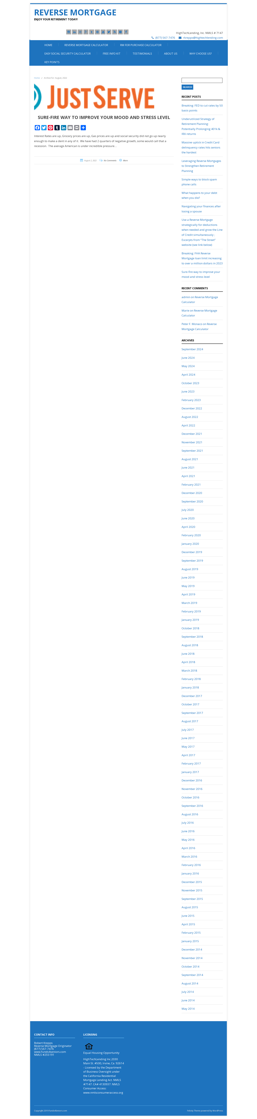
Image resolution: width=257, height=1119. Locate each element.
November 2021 (192, 442)
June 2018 (188, 654)
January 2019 (190, 620)
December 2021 (192, 434)
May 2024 (188, 366)
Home (48, 45)
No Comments (110, 160)
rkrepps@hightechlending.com (203, 37)
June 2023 (188, 391)
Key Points (51, 62)
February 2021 (191, 484)
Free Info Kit (111, 53)
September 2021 (192, 450)
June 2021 (188, 467)
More (125, 160)
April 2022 (188, 425)
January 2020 (190, 544)
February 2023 (191, 400)
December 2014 (192, 949)
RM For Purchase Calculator (140, 45)
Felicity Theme (193, 1110)
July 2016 (188, 823)
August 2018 (190, 645)
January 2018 (190, 687)
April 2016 (188, 848)
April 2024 (188, 374)
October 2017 (190, 704)
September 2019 (192, 560)
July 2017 (188, 730)
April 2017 (188, 755)
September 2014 (192, 975)
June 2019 (188, 577)
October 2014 (190, 966)
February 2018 (191, 679)
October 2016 (190, 797)
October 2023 (190, 383)
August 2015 (190, 907)
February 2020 (191, 535)
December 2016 (192, 780)
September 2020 (192, 501)
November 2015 (192, 890)
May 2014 (188, 1009)
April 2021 (188, 476)
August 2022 (190, 417)
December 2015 (192, 882)
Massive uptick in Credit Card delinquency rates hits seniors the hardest (201, 147)
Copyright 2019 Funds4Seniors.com (51, 1110)
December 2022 (192, 408)
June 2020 (188, 518)
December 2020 (192, 493)
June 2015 (188, 916)
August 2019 (190, 569)
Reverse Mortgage (75, 12)
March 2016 (189, 856)
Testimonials (142, 53)
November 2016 (192, 789)
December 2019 (192, 552)
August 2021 (190, 459)
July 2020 (188, 510)
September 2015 (192, 899)
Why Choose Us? (200, 53)
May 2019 (188, 586)
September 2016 (192, 806)
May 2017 (188, 746)
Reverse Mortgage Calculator (86, 45)
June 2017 (188, 738)
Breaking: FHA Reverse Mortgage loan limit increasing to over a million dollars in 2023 (202, 258)
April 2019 (188, 594)
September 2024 (192, 349)
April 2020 (188, 527)
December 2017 (192, 696)
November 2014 (192, 958)
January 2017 (190, 772)
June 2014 (188, 1000)
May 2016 (188, 840)
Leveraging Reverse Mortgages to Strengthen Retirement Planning (201, 166)
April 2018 (188, 662)
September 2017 (192, 713)
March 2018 (189, 670)
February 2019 (191, 611)
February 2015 (191, 932)
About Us (170, 53)
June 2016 (188, 831)
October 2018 (190, 628)
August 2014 (190, 983)
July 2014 (188, 992)
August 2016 (190, 814)
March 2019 (189, 603)
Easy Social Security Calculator (67, 53)
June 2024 (188, 358)
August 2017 (190, 721)
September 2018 (192, 636)
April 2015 (188, 924)
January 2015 (190, 941)
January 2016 (190, 873)
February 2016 (191, 865)
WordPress (217, 1110)
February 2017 (191, 763)
